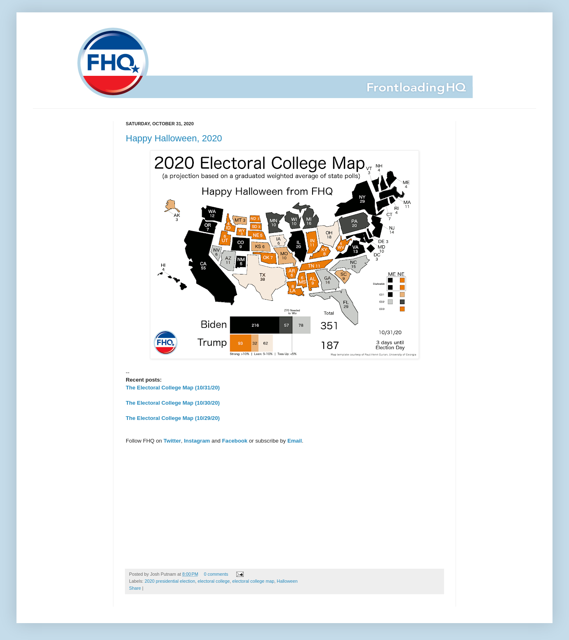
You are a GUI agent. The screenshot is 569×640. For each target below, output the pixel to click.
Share (135, 588)
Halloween (287, 581)
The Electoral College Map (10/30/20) (173, 403)
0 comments (216, 574)
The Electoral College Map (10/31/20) (173, 387)
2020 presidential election (170, 581)
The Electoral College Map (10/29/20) (173, 418)
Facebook (235, 441)
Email (294, 441)
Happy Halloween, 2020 (174, 138)
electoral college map (253, 581)
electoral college (214, 581)
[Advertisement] (284, 502)
